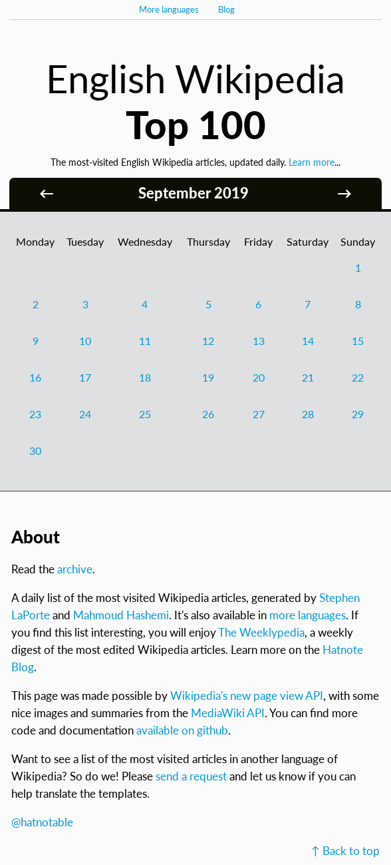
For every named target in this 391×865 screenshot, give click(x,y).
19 (208, 377)
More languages (169, 9)
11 (145, 340)
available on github (182, 730)
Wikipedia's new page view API (246, 696)
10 (85, 340)
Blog (226, 9)
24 (85, 414)
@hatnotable (42, 822)
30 (35, 450)
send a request (191, 776)
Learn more (311, 162)
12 (208, 340)
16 (35, 377)
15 (358, 340)
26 (208, 414)
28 (308, 414)
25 (145, 414)
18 (145, 377)
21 (308, 377)
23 (35, 414)
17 (85, 377)
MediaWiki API (228, 713)
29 (358, 414)
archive (74, 569)
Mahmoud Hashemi (121, 615)
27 (259, 414)
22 (358, 377)
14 (308, 340)
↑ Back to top (345, 851)
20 (259, 377)
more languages (307, 615)
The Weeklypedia (261, 632)
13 (259, 340)
